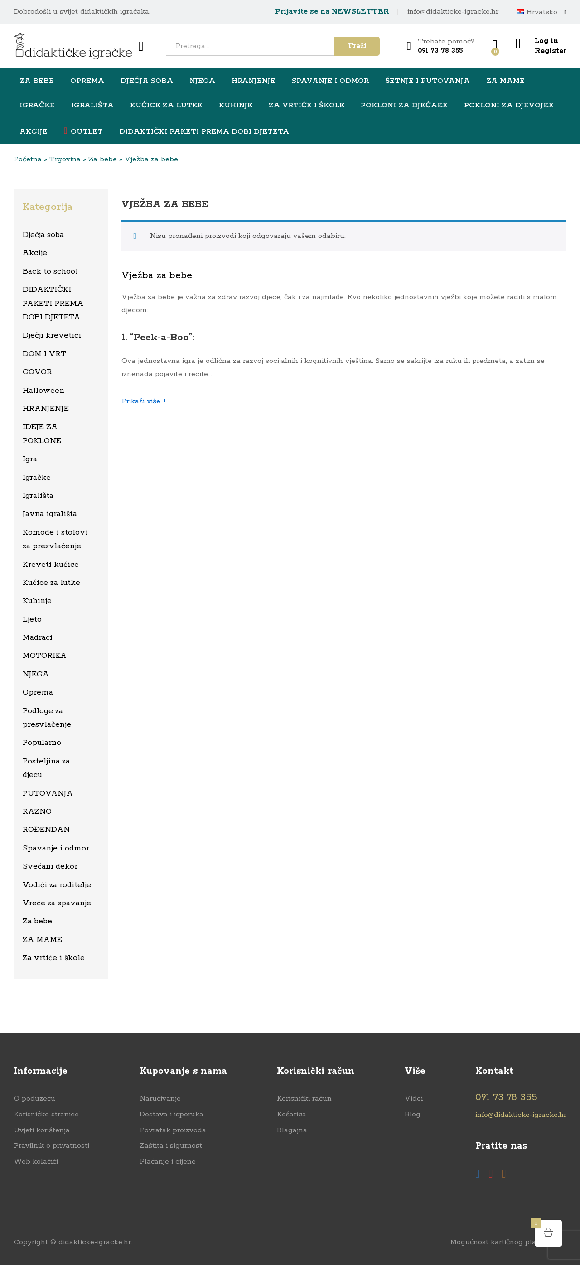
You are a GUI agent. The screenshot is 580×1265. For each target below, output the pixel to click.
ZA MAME (42, 940)
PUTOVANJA (48, 793)
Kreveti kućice (51, 565)
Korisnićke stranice (46, 1114)
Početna (28, 159)
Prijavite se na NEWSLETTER (332, 11)
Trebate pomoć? (446, 41)
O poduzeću (34, 1098)
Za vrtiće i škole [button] (306, 105)
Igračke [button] (37, 105)
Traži (357, 46)
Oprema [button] (87, 81)
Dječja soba (43, 235)
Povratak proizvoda (173, 1130)
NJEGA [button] (202, 81)
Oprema (38, 692)
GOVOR (37, 372)
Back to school (50, 271)
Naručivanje (160, 1098)
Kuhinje (37, 601)
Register (550, 51)
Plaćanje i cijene (168, 1161)
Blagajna (292, 1130)
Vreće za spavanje (57, 903)
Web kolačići (36, 1161)
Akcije (33, 132)
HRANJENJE (46, 409)
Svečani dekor (50, 866)
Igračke (37, 478)
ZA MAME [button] (505, 81)
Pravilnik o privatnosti (51, 1145)
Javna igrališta (50, 514)
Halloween (43, 391)
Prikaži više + (144, 401)
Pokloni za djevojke (509, 105)
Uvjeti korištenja (42, 1130)
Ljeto (32, 619)
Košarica (291, 1114)
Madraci (38, 637)
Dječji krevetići (52, 335)
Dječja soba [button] (147, 81)
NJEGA (36, 674)
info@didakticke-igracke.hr (452, 11)
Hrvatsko (537, 12)
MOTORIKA (45, 656)
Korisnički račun (304, 1098)
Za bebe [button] (36, 81)
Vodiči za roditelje (57, 885)
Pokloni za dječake (404, 105)
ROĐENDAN (46, 830)
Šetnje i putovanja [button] (427, 81)
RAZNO (37, 811)
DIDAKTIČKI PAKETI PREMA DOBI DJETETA (204, 132)
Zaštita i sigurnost (171, 1145)
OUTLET (83, 131)
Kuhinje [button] (235, 105)
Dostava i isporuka (171, 1114)
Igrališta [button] (92, 105)
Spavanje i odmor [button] (330, 81)
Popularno (42, 743)
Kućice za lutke (51, 583)
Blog (412, 1114)
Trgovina (65, 159)
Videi (414, 1098)
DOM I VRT (44, 354)
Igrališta (38, 496)
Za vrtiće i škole (54, 958)
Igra (30, 459)
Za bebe (102, 159)
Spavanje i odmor (56, 848)
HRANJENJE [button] (254, 81)
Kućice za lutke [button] (166, 105)
